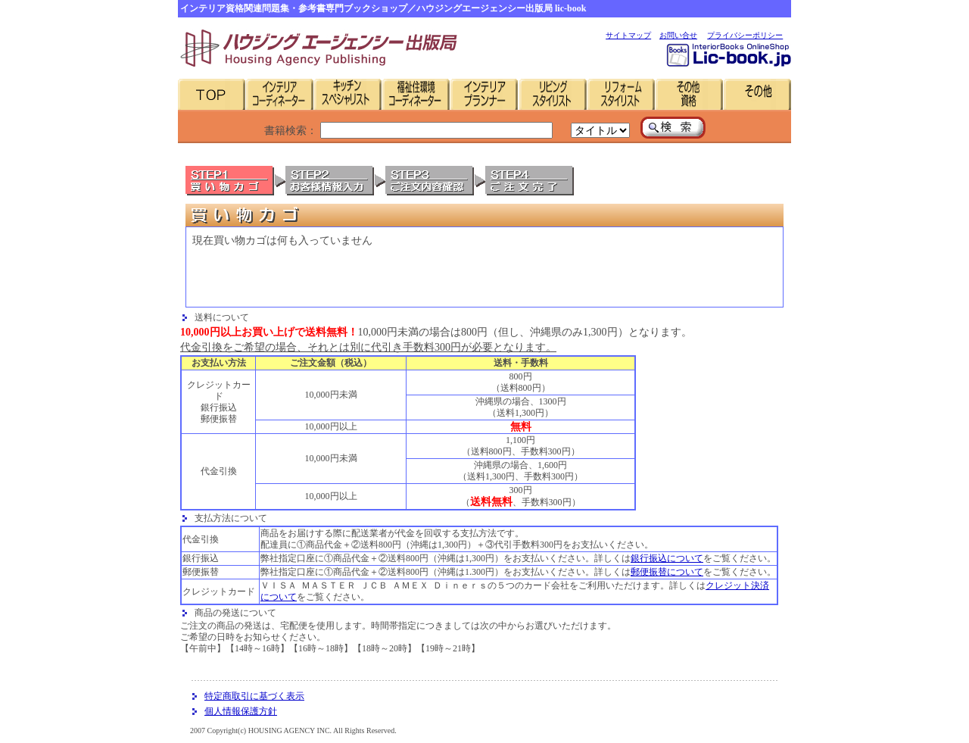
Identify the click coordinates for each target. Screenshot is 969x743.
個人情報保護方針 (240, 711)
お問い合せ (678, 35)
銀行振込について (667, 558)
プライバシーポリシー (745, 35)
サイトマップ (628, 35)
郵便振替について (667, 572)
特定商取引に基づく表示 (254, 696)
